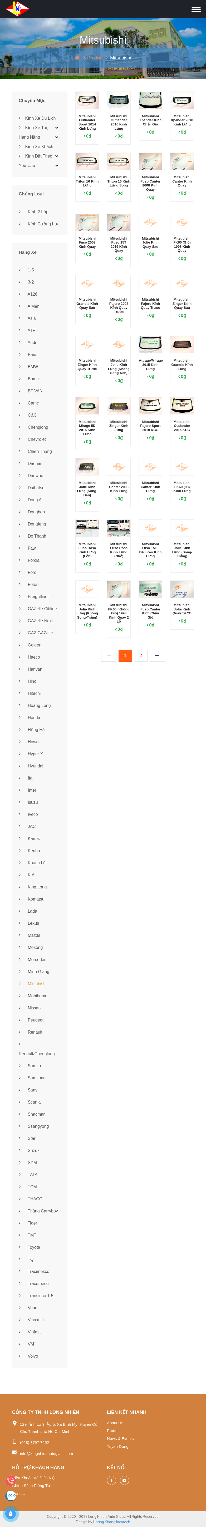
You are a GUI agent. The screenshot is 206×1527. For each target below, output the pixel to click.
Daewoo (31, 475)
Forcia (29, 560)
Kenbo (29, 850)
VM (26, 1344)
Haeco (29, 657)
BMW (28, 367)
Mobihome (33, 996)
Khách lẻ (32, 863)
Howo (28, 742)
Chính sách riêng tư (31, 1485)
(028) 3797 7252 (34, 1442)
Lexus (29, 923)
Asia (27, 318)
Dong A (30, 500)
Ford (27, 572)
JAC (27, 826)
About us (115, 1422)
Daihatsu (32, 488)
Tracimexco (34, 1271)
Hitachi (30, 693)
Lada (28, 911)
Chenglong (33, 427)
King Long (33, 887)
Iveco (28, 814)
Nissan (30, 1008)
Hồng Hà (32, 729)
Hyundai (31, 766)
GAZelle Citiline (38, 608)
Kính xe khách (36, 146)
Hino (27, 681)
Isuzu (28, 802)
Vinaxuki (31, 1320)
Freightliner (34, 596)
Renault (30, 1032)
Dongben (32, 512)
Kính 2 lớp (33, 212)
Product (95, 57)
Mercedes (32, 959)
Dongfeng (32, 524)
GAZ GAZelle (36, 633)
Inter (27, 790)
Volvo (28, 1356)
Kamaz (30, 838)
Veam (28, 1308)
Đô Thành (32, 536)
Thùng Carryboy (38, 1211)
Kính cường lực (39, 224)
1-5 (26, 270)
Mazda (29, 935)
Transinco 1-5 (36, 1295)
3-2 (26, 282)
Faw (27, 548)
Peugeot (31, 1020)
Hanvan (30, 669)
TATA (28, 1174)
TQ (26, 1259)
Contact (19, 1493)
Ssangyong (34, 1126)
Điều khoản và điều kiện (34, 1477)
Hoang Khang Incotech (111, 1522)
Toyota (29, 1247)
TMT (27, 1235)
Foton (28, 584)
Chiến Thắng (35, 451)
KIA (27, 875)
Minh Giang (34, 971)
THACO (30, 1199)
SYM (28, 1162)
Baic (27, 354)
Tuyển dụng (117, 1446)
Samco (30, 1066)
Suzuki (29, 1150)
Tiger (28, 1223)
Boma (29, 379)
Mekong (31, 947)
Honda (29, 717)
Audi (27, 342)
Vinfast (30, 1332)
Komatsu (32, 899)
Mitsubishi (33, 984)
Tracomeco (34, 1283)
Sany (28, 1090)
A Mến (29, 306)
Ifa (25, 778)
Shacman (32, 1114)
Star (27, 1138)
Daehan (31, 463)
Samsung (32, 1078)
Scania (30, 1102)
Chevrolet (32, 439)
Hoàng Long (35, 705)
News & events (120, 1438)
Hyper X (31, 754)
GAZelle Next (36, 621)
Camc (29, 403)
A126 (28, 294)
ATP (27, 330)
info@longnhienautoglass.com (46, 1453)
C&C (28, 415)
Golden (30, 645)
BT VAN (31, 391)
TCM (28, 1187)
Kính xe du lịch (37, 118)
